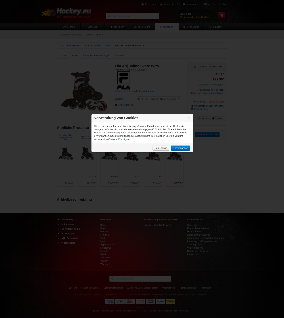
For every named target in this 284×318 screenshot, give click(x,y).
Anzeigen (124, 139)
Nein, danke (160, 148)
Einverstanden (180, 148)
